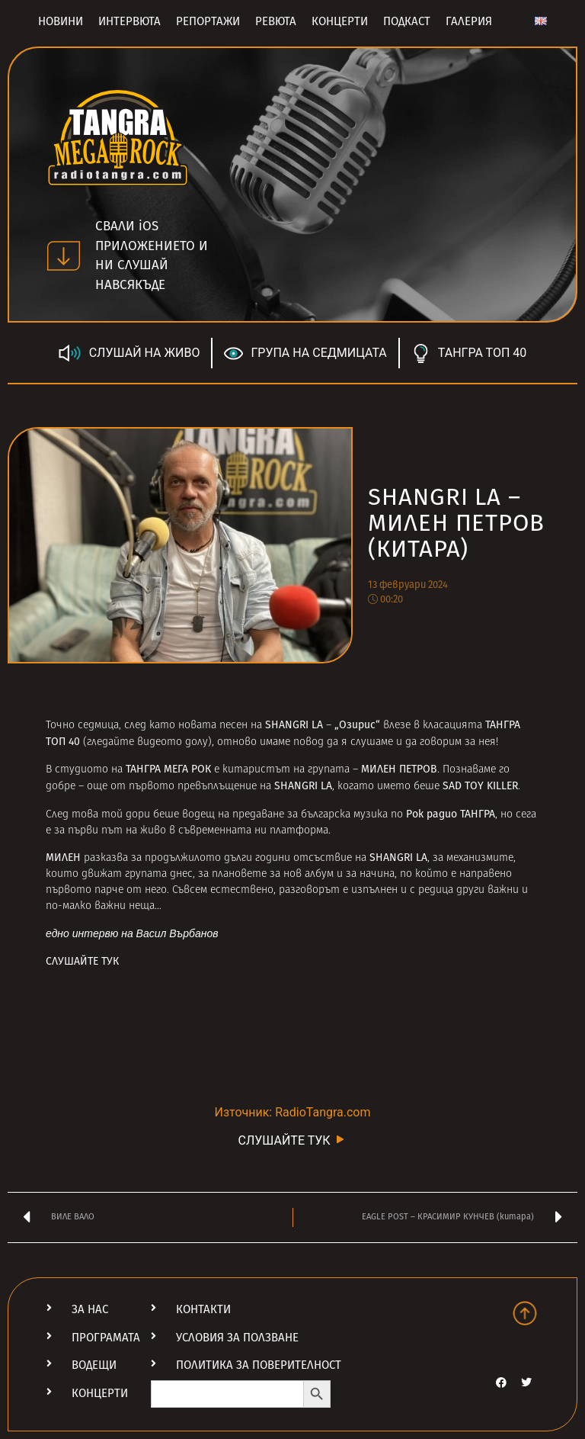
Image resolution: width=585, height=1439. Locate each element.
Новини (60, 21)
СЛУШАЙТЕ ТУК (82, 961)
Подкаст (406, 21)
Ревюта (275, 21)
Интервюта (129, 21)
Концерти (340, 21)
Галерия (469, 21)
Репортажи (208, 21)
